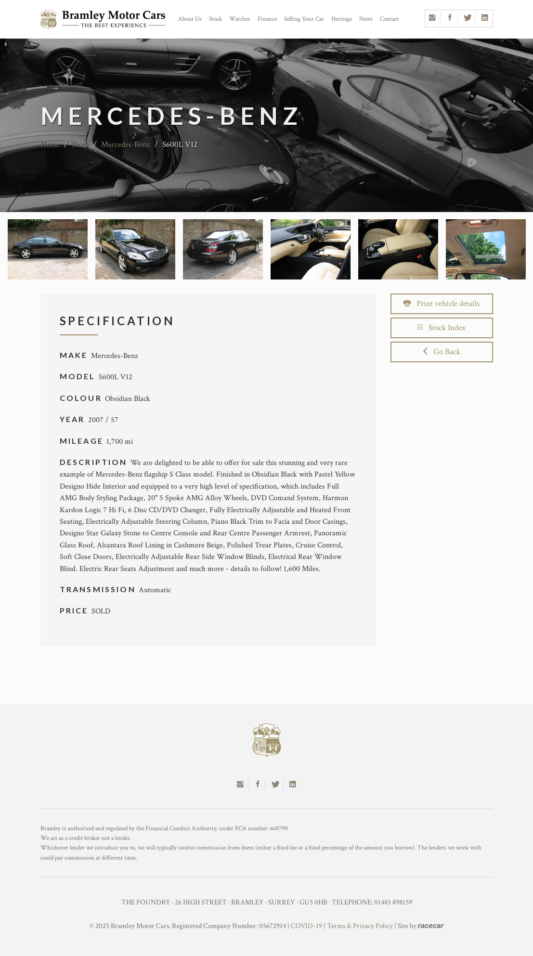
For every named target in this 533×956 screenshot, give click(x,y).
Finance (267, 19)
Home (50, 144)
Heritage (341, 19)
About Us (190, 19)
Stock (215, 19)
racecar (430, 925)
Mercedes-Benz (125, 144)
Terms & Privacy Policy (360, 925)
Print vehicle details (441, 303)
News (366, 19)
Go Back (441, 351)
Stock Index (441, 327)
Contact (389, 19)
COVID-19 (306, 925)
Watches (239, 19)
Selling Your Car (304, 19)
